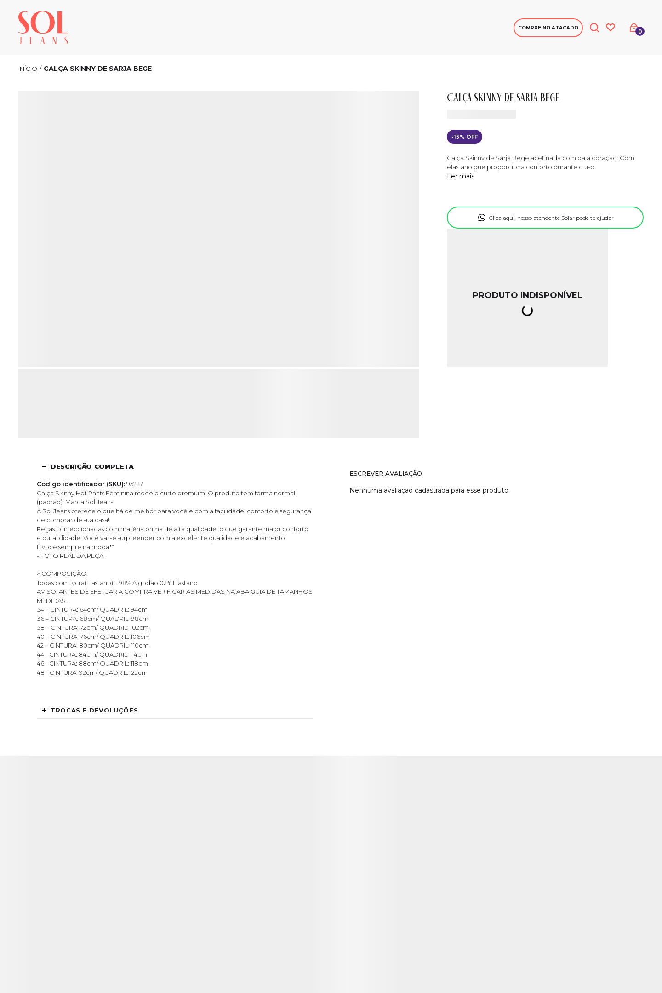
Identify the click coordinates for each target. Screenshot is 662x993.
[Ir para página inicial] (27, 68)
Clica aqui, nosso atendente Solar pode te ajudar (551, 217)
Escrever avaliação (385, 473)
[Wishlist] (610, 27)
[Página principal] (43, 27)
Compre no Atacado (548, 28)
